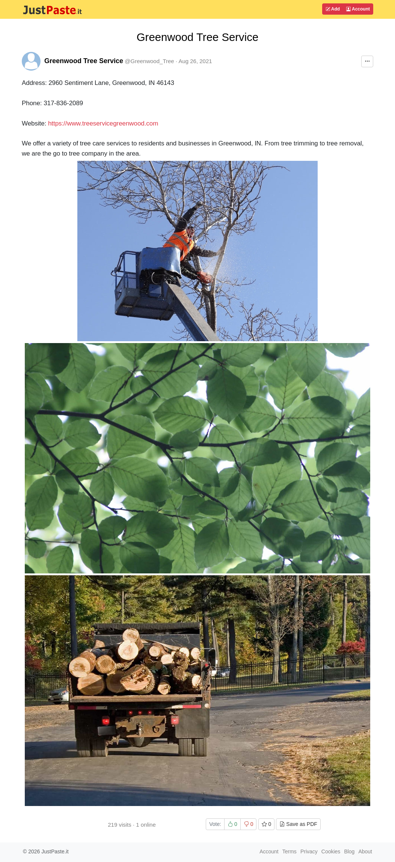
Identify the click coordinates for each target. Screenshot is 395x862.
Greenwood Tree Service (83, 61)
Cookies (331, 851)
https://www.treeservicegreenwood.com (103, 123)
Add (333, 9)
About (365, 851)
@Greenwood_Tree (149, 61)
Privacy (309, 851)
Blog (349, 851)
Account (358, 9)
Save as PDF (298, 824)
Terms (289, 851)
